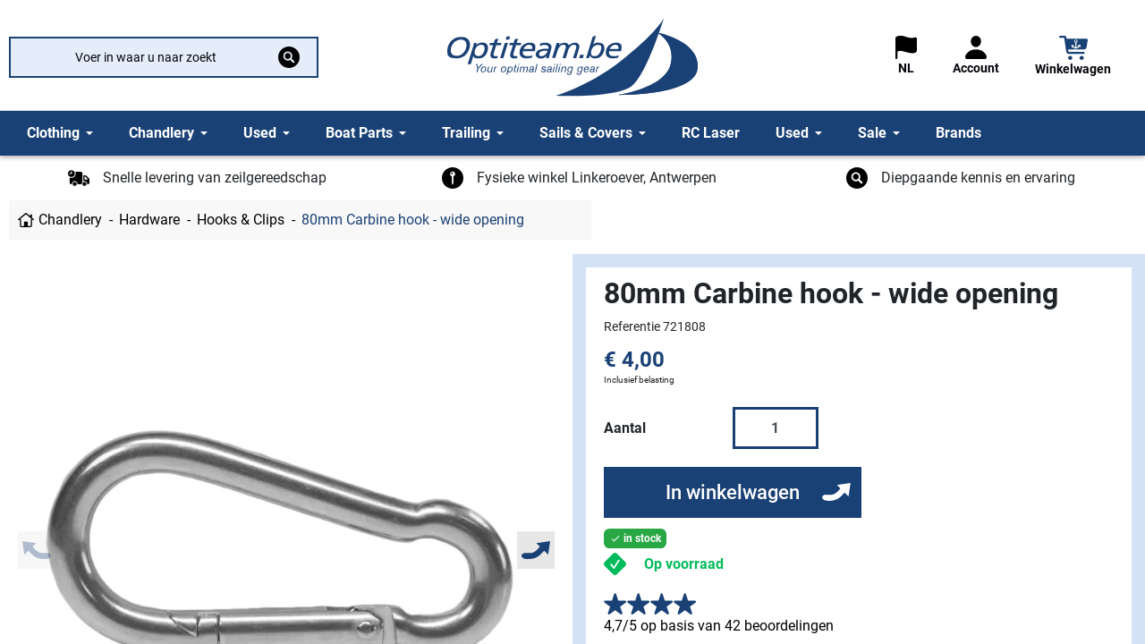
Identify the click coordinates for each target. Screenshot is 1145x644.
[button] (1073, 58)
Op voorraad (684, 563)
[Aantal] (775, 427)
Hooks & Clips (240, 219)
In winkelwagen (733, 492)
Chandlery (70, 219)
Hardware (149, 219)
